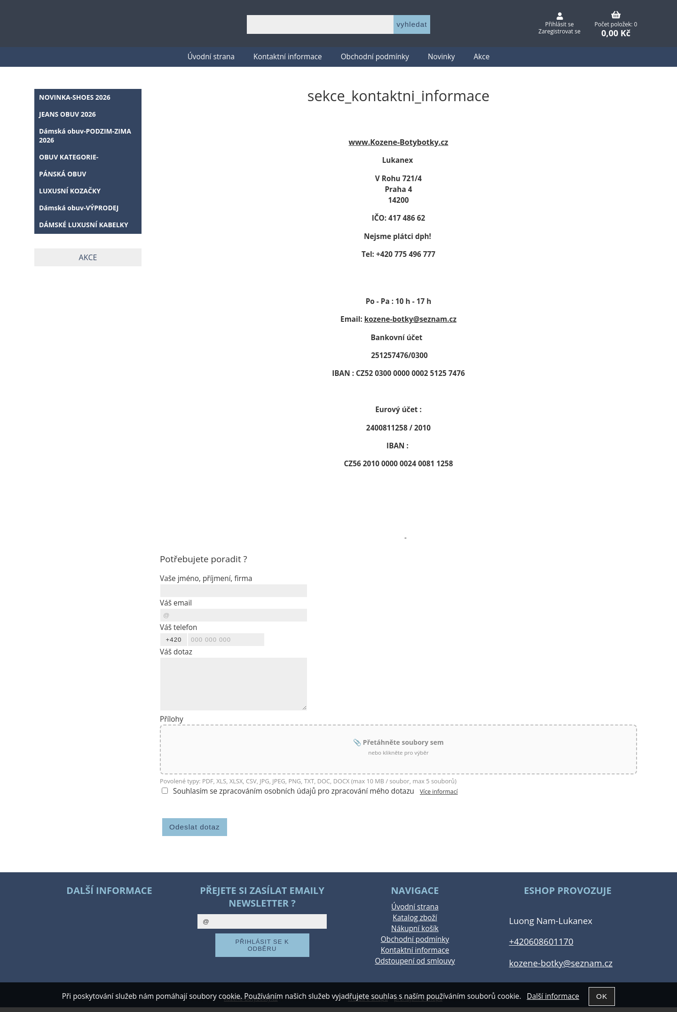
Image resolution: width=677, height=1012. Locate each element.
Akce (482, 57)
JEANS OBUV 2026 (67, 114)
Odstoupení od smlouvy (415, 961)
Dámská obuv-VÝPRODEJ (78, 207)
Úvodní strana (211, 57)
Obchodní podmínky (375, 57)
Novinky (441, 57)
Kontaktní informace (287, 57)
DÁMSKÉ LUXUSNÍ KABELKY (83, 224)
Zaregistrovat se (559, 31)
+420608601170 (541, 941)
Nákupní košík (415, 928)
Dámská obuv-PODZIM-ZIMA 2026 (85, 135)
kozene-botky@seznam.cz (410, 319)
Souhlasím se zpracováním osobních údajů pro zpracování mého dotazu (293, 791)
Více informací (439, 792)
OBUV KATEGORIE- (68, 156)
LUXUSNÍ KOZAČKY (70, 190)
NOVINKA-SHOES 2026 (74, 97)
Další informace (553, 996)
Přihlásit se (559, 24)
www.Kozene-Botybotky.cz (399, 142)
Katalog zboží (415, 918)
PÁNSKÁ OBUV (62, 173)
